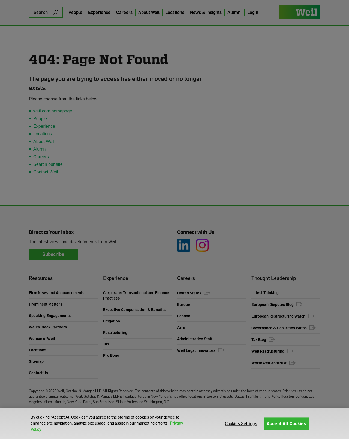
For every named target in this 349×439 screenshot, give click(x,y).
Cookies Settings (241, 423)
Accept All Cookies (286, 423)
